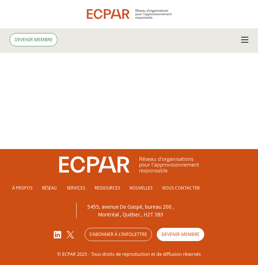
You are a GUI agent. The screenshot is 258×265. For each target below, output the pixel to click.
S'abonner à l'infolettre (118, 234)
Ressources (107, 188)
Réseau (49, 188)
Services (76, 188)
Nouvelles (141, 188)
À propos (22, 188)
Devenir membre (33, 39)
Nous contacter (181, 188)
